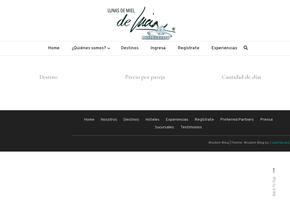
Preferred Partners (237, 119)
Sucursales (164, 127)
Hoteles (152, 119)
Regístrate (188, 48)
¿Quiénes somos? (89, 48)
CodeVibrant (279, 143)
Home (53, 48)
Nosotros (109, 119)
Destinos (129, 48)
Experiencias (224, 48)
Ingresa (158, 48)
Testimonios (191, 127)
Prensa (266, 119)
